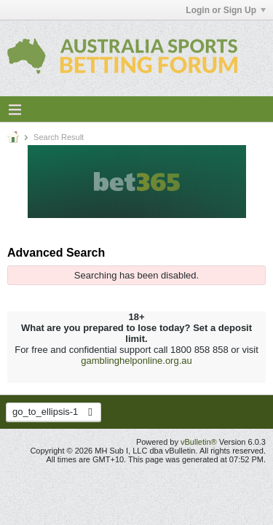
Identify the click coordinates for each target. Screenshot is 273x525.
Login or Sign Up (226, 10)
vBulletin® (199, 442)
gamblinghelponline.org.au (136, 360)
